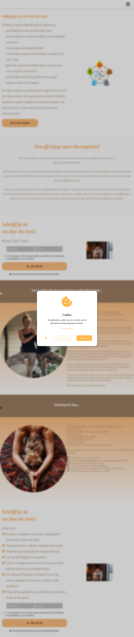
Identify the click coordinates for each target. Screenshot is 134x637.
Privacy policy (67, 329)
